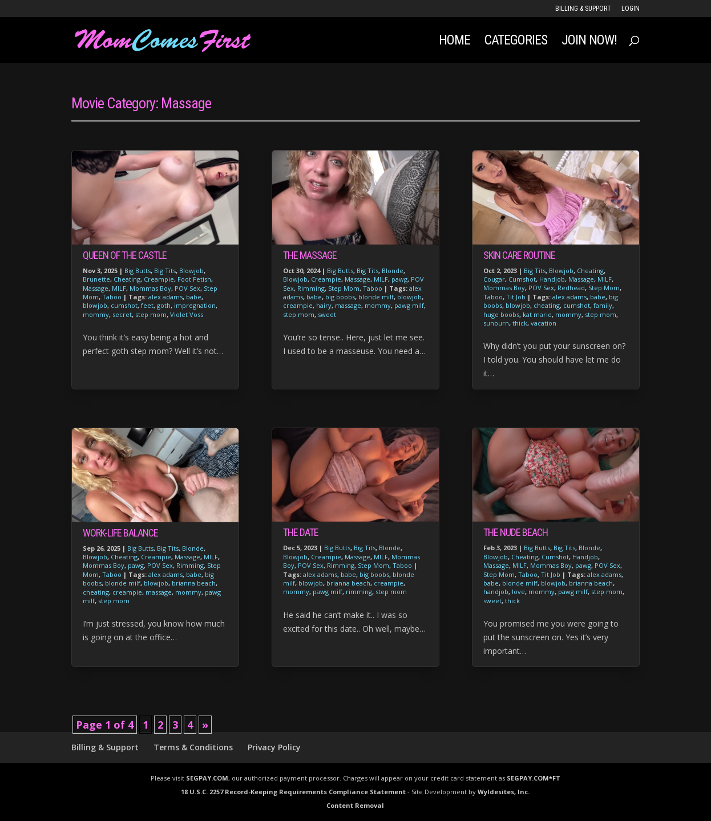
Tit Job (516, 296)
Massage (95, 288)
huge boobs (501, 314)
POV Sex (187, 288)
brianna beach (194, 583)
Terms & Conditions (193, 747)
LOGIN (630, 9)
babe (193, 296)
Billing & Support (583, 9)
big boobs (340, 296)
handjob (495, 591)
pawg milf (409, 305)
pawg (136, 565)
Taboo (112, 296)
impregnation (195, 305)
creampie (127, 592)
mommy (96, 314)
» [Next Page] (205, 724)
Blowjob (191, 270)
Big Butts (137, 270)
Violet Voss (186, 314)
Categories (515, 42)
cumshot (124, 305)
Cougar (494, 279)
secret (122, 314)
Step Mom (343, 288)
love (518, 591)
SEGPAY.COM (207, 778)
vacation (543, 323)
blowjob (95, 305)
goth (164, 305)
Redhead (571, 287)
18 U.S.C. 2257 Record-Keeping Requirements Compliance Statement (293, 791)
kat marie (537, 314)
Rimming (190, 565)
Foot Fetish (194, 279)
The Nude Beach (515, 532)
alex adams (165, 296)
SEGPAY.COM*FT (533, 778)
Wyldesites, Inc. (504, 791)
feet (147, 305)
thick (519, 323)
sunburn (496, 323)
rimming (359, 591)
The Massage (310, 255)
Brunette (96, 279)
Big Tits (165, 270)
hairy (324, 305)
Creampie (159, 279)
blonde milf (122, 583)
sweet (327, 314)
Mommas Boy (150, 288)
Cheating (127, 279)
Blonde (193, 548)
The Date (300, 532)
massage (159, 592)
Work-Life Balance (120, 533)
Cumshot (522, 279)
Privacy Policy (274, 747)
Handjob (552, 279)
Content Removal (355, 805)
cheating (96, 592)
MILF (119, 288)
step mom (151, 314)
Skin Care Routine (519, 255)
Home (454, 42)
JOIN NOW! (589, 42)
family (602, 305)
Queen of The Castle (125, 255)
